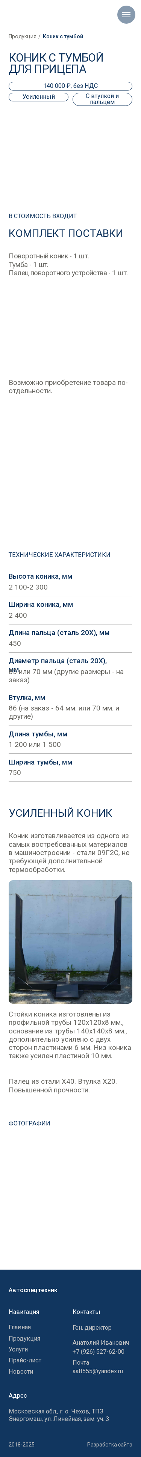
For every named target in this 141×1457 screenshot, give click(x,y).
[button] (70, 1194)
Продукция (22, 36)
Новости (21, 1371)
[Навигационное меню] (126, 14)
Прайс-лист (25, 1360)
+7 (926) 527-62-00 (98, 1351)
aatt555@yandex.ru (98, 1371)
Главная (20, 1327)
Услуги (18, 1349)
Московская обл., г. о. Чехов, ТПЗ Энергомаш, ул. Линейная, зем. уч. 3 (59, 1415)
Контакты (86, 1311)
